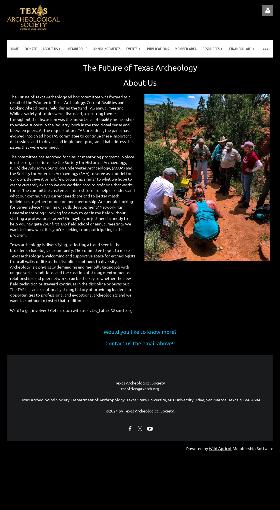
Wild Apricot (220, 448)
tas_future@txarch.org (112, 310)
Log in (267, 10)
